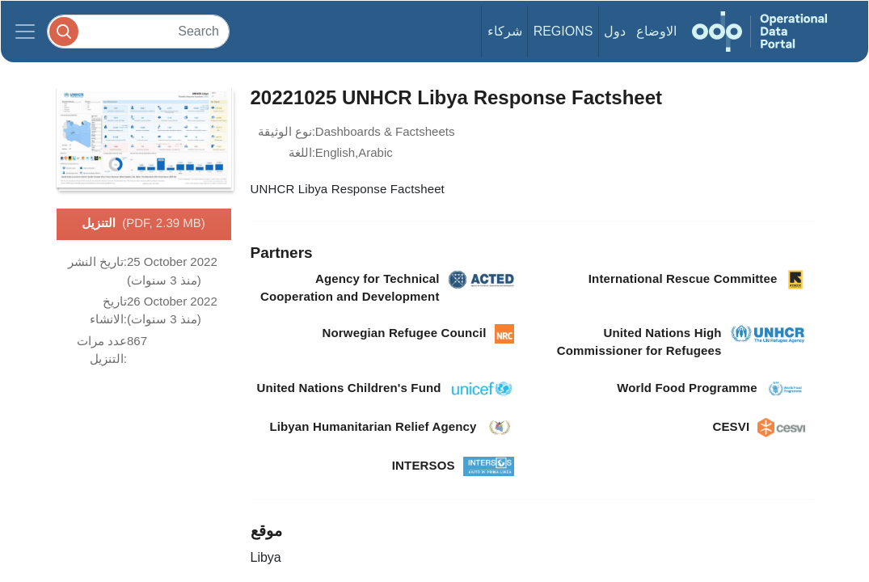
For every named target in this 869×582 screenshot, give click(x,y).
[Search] (138, 31)
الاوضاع (656, 31)
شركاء (504, 31)
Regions (563, 31)
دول (615, 31)
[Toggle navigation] (25, 31)
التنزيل (143, 224)
